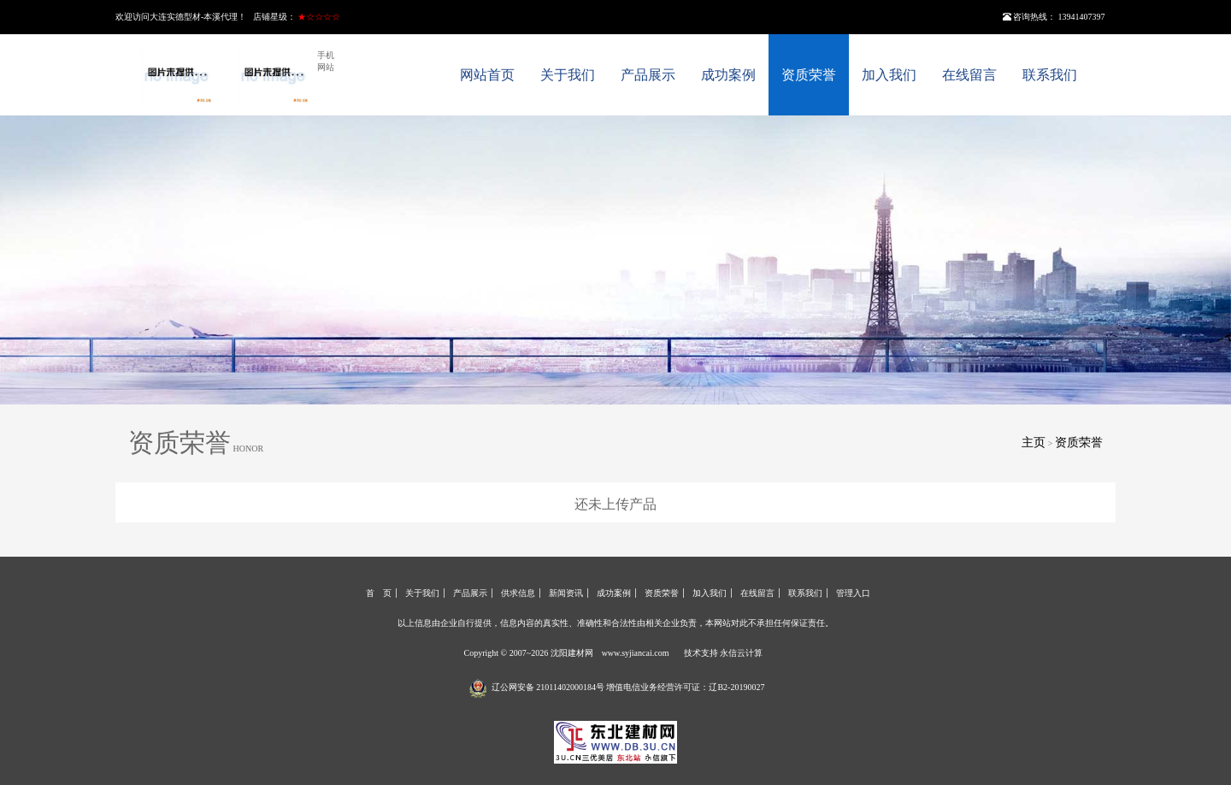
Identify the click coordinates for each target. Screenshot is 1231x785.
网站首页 (487, 75)
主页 (1033, 442)
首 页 (379, 593)
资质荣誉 (808, 75)
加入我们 (889, 75)
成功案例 (728, 75)
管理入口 (853, 593)
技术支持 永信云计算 (723, 653)
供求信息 (518, 593)
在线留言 (969, 75)
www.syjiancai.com (635, 653)
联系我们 (1049, 75)
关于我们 (567, 75)
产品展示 (648, 75)
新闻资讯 (566, 593)
